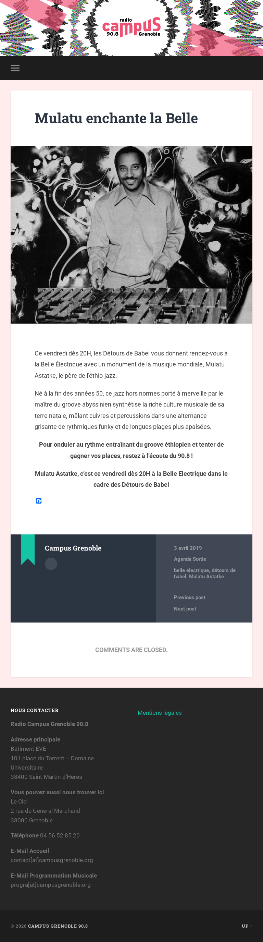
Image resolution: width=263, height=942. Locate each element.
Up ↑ (247, 926)
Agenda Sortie (190, 559)
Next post (185, 609)
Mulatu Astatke (206, 576)
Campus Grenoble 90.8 (58, 926)
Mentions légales (160, 712)
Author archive (51, 564)
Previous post (189, 597)
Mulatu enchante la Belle (117, 118)
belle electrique (191, 570)
